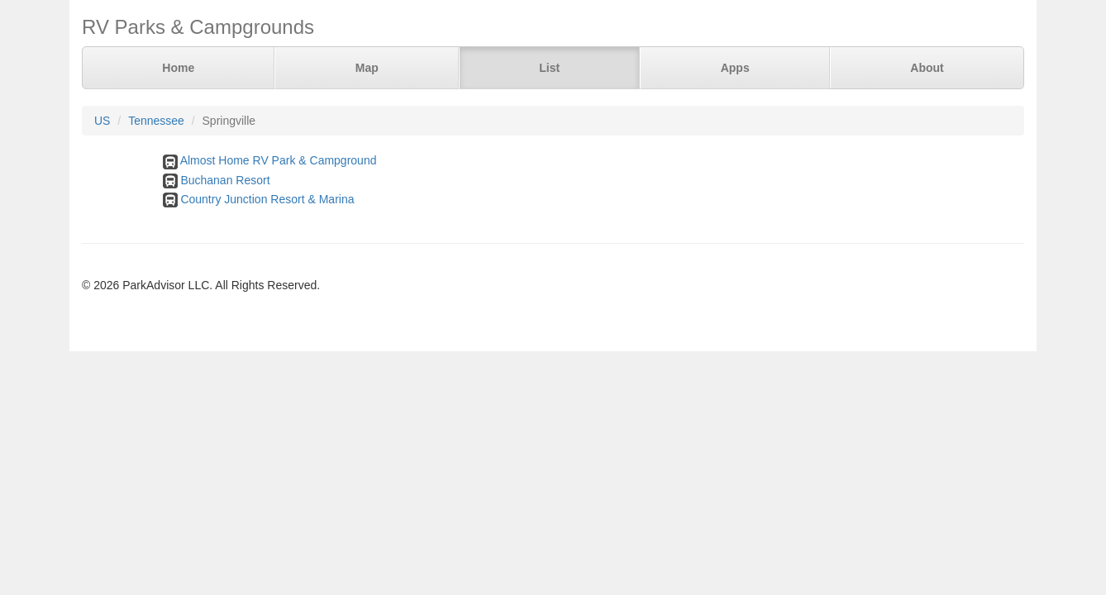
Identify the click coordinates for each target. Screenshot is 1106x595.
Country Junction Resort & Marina (267, 199)
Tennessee (156, 120)
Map (367, 67)
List (549, 67)
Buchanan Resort (224, 180)
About (926, 67)
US (102, 120)
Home (178, 67)
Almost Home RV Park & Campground (278, 160)
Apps (735, 67)
